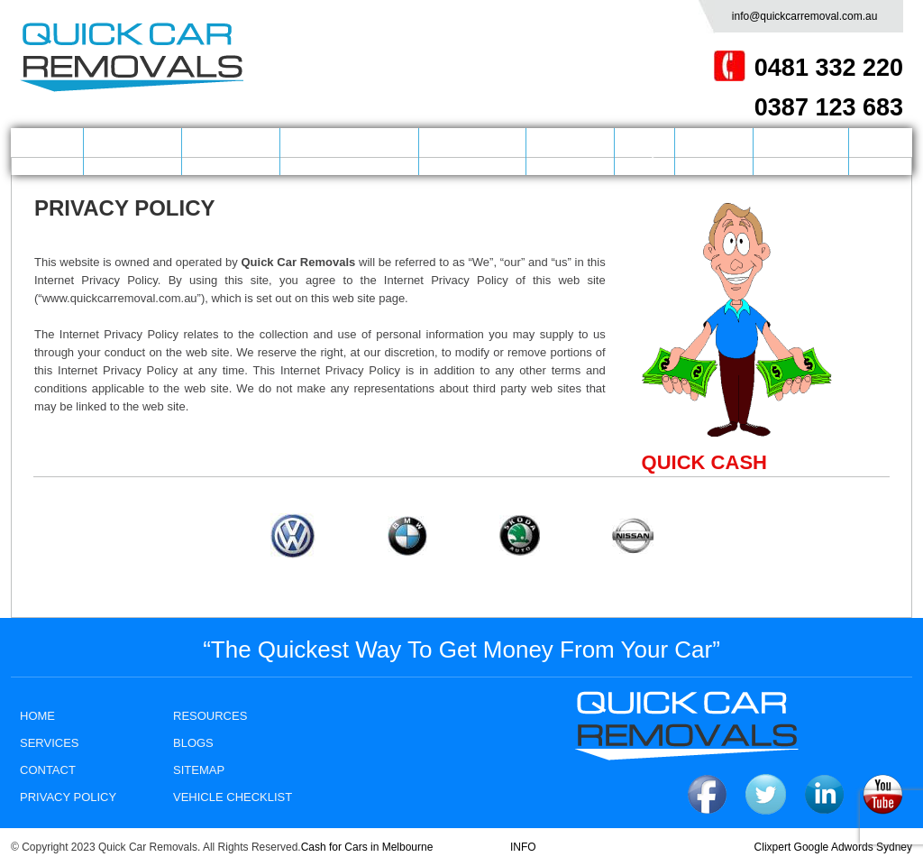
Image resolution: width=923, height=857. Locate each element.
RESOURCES (210, 716)
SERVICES (231, 151)
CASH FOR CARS (349, 151)
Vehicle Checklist (232, 797)
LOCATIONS (472, 151)
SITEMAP (198, 770)
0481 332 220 (828, 67)
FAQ (644, 151)
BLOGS (714, 151)
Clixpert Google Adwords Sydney (833, 847)
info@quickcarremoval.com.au (805, 16)
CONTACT (801, 151)
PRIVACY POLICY (68, 797)
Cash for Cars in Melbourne (367, 847)
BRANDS (570, 151)
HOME (47, 151)
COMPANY (132, 151)
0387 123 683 (828, 107)
